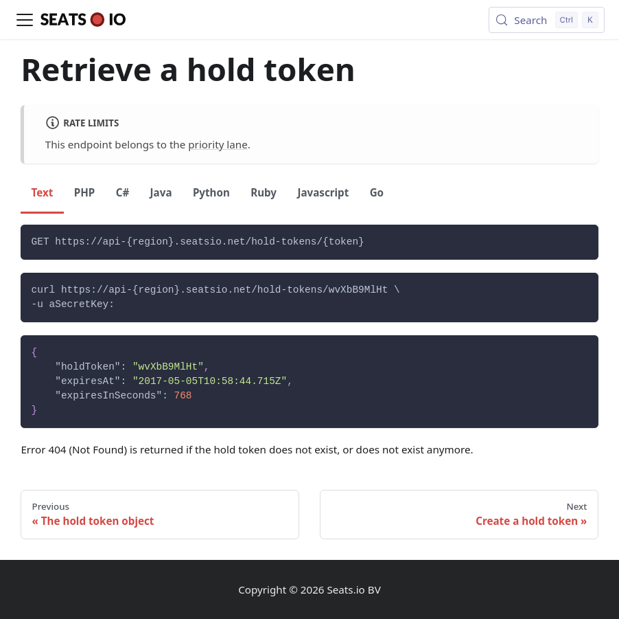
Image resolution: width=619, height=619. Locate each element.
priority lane (217, 144)
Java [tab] (161, 192)
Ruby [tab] (263, 192)
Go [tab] (377, 192)
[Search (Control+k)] (547, 20)
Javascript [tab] (323, 192)
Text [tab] (43, 192)
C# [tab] (123, 192)
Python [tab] (211, 192)
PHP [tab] (84, 192)
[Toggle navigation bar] (24, 20)
